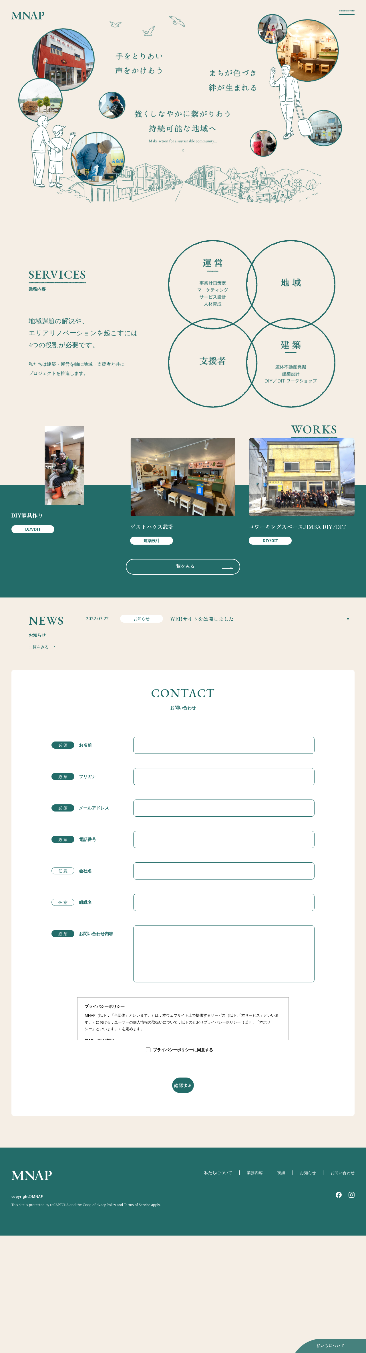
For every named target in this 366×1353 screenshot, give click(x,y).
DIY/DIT (33, 577)
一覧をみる (183, 633)
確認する (183, 1200)
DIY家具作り (27, 563)
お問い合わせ (342, 1304)
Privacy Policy (105, 1336)
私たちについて (321, 1344)
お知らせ (305, 1304)
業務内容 (250, 1304)
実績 (278, 1304)
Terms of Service (137, 1336)
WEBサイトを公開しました (196, 715)
